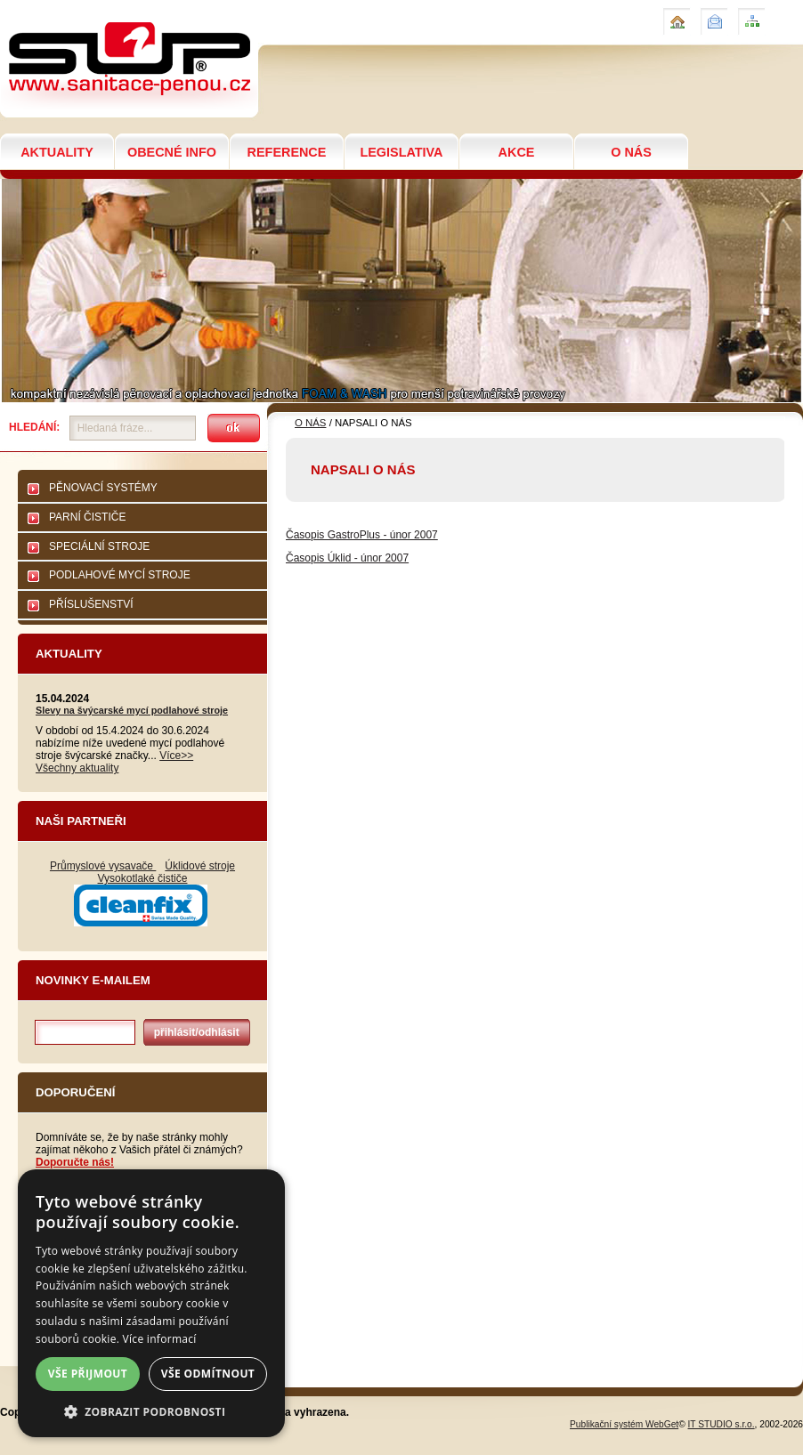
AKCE (517, 152)
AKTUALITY (56, 152)
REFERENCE (287, 152)
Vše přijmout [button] (87, 1373)
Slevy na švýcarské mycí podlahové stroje (132, 710)
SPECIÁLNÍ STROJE (99, 546)
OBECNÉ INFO (171, 152)
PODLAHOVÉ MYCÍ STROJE (120, 575)
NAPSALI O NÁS (52, 7)
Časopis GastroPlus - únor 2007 (362, 535)
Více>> (176, 755)
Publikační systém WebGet (624, 1424)
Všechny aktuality (77, 768)
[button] (151, 1410)
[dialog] (151, 1303)
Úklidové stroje (200, 866)
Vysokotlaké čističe (143, 878)
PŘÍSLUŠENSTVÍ (91, 604)
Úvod (674, 14)
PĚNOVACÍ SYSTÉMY (103, 487)
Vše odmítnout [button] (208, 1373)
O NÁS (631, 152)
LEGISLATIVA (401, 152)
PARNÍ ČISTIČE (87, 517)
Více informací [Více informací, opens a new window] (160, 1338)
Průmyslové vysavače (103, 866)
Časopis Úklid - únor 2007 (347, 558)
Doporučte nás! (75, 1162)
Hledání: (34, 427)
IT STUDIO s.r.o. (721, 1424)
